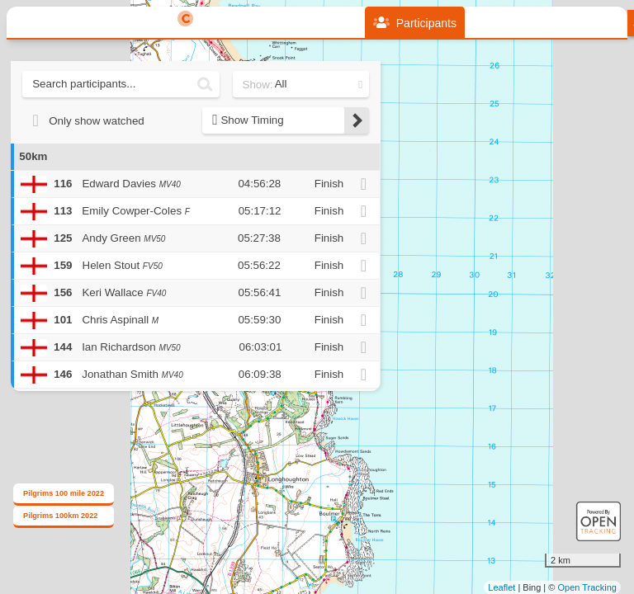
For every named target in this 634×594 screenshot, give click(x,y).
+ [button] (396, 148)
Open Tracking (587, 587)
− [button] (396, 176)
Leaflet (501, 587)
